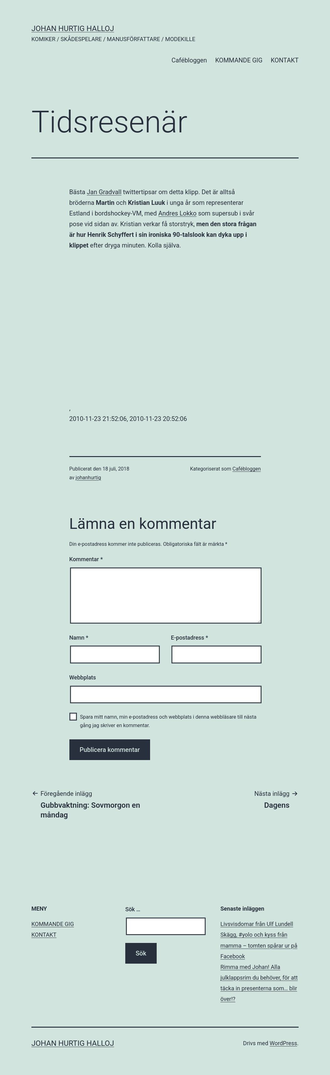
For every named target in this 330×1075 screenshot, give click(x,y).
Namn (79, 637)
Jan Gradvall (104, 192)
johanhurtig (88, 478)
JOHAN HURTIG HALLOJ (72, 28)
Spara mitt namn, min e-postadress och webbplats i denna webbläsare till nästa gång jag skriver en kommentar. (168, 721)
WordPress (283, 1043)
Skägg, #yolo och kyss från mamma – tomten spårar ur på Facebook (258, 945)
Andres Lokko (177, 213)
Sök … (132, 909)
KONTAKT (285, 60)
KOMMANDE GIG (238, 60)
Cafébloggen (189, 60)
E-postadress (189, 637)
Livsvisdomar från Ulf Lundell (256, 924)
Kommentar (86, 559)
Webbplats (82, 677)
